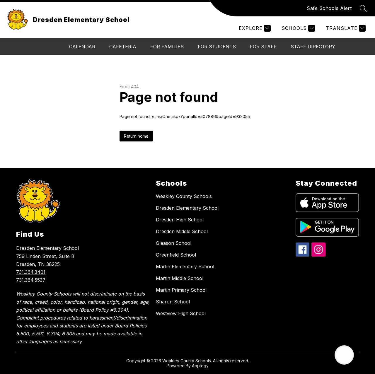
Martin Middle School (179, 278)
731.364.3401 (30, 272)
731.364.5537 (30, 280)
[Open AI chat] (344, 355)
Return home (136, 136)
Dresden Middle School (182, 231)
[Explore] (254, 28)
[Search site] (363, 8)
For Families (167, 46)
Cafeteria (122, 46)
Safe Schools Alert (329, 8)
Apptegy (200, 365)
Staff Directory (313, 46)
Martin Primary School (181, 290)
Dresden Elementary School (187, 208)
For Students (217, 46)
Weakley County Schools (184, 196)
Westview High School (181, 313)
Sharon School (173, 302)
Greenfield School (176, 255)
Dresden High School (180, 220)
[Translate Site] (345, 28)
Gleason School (173, 243)
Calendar (82, 46)
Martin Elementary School (185, 266)
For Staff (263, 46)
